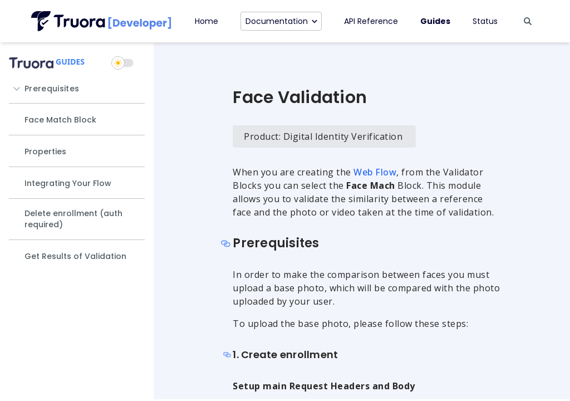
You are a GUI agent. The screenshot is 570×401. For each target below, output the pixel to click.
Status (485, 21)
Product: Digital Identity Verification (323, 136)
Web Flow (374, 172)
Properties (45, 151)
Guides (435, 21)
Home (206, 21)
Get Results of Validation (75, 256)
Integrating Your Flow (67, 183)
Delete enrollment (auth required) (73, 219)
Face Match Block (60, 119)
